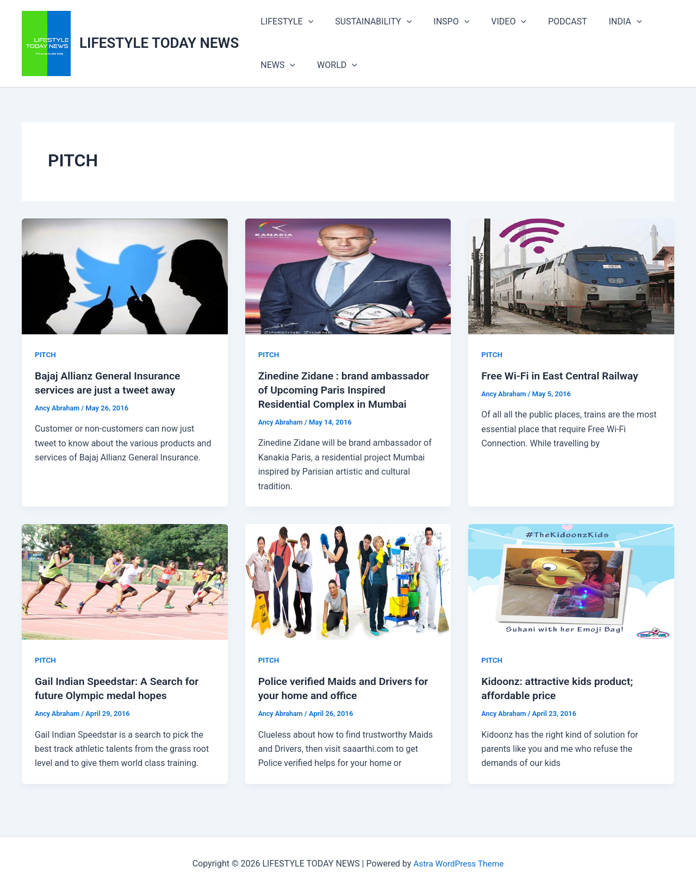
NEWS (275, 65)
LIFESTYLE (284, 21)
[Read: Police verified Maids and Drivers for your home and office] (348, 581)
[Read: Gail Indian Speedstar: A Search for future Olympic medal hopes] (125, 581)
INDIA (601, 21)
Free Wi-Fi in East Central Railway (562, 375)
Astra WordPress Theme (458, 863)
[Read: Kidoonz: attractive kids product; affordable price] (571, 581)
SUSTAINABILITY (366, 21)
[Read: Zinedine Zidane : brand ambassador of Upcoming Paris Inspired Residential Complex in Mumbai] (348, 276)
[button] (306, 21)
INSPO (440, 21)
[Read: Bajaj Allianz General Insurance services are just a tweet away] (125, 276)
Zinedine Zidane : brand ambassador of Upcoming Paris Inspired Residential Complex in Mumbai (347, 389)
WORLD (330, 65)
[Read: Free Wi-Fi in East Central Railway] (571, 276)
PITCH (46, 354)
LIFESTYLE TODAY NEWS (159, 43)
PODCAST (548, 21)
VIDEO (493, 21)
